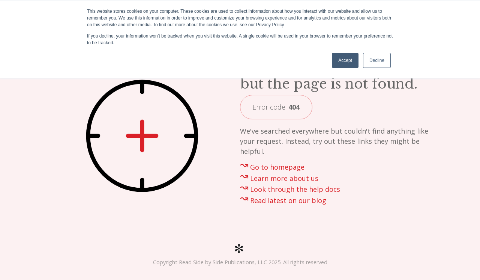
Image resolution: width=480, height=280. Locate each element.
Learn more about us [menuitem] (284, 178)
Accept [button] (345, 60)
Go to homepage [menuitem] (277, 167)
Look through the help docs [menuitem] (295, 189)
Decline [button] (376, 60)
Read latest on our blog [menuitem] (288, 200)
